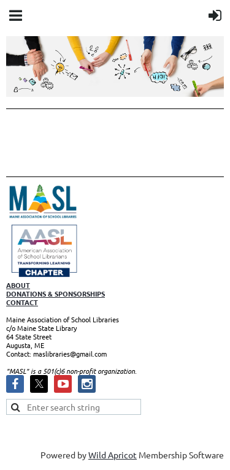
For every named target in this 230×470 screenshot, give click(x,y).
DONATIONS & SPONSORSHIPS (55, 293)
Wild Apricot (112, 454)
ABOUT (18, 285)
